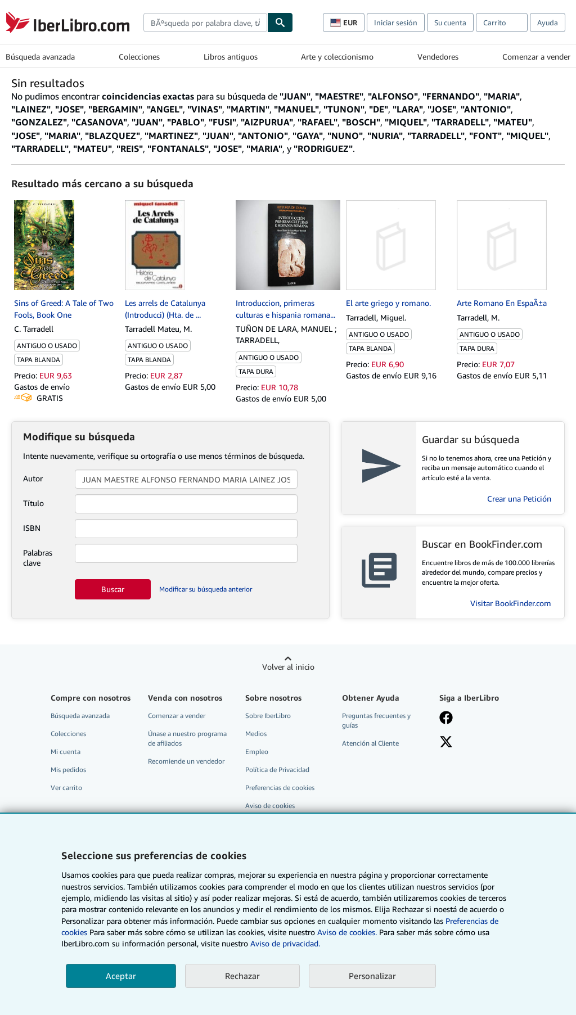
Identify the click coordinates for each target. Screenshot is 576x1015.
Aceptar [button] (121, 976)
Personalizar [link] (372, 976)
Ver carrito (66, 787)
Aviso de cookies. (347, 932)
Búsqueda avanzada (40, 56)
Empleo (256, 751)
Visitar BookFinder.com (510, 603)
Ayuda (547, 22)
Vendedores (437, 56)
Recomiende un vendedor (186, 761)
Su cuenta (450, 22)
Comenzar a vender (536, 56)
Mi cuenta (65, 751)
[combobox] (205, 22)
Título (33, 503)
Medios (256, 733)
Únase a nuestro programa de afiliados (187, 738)
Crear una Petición (519, 498)
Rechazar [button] (242, 976)
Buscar (112, 589)
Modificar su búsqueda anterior (205, 589)
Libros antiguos (231, 56)
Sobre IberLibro (268, 715)
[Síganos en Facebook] (446, 718)
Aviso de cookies (270, 805)
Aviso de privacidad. (285, 943)
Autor (33, 478)
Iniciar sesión (395, 22)
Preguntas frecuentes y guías (376, 720)
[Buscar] (280, 22)
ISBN (31, 528)
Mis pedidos (68, 769)
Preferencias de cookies (279, 787)
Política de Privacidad (277, 769)
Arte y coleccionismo (337, 56)
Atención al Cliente (370, 743)
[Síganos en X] (446, 743)
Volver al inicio (288, 666)
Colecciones (139, 56)
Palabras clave (37, 557)
